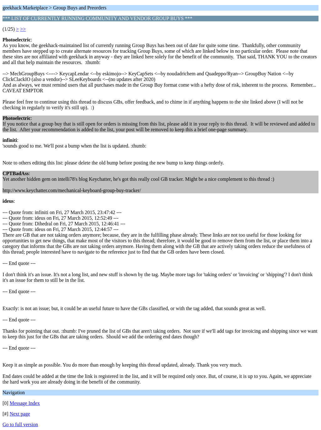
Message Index (25, 403)
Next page (20, 414)
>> (23, 29)
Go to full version (20, 424)
